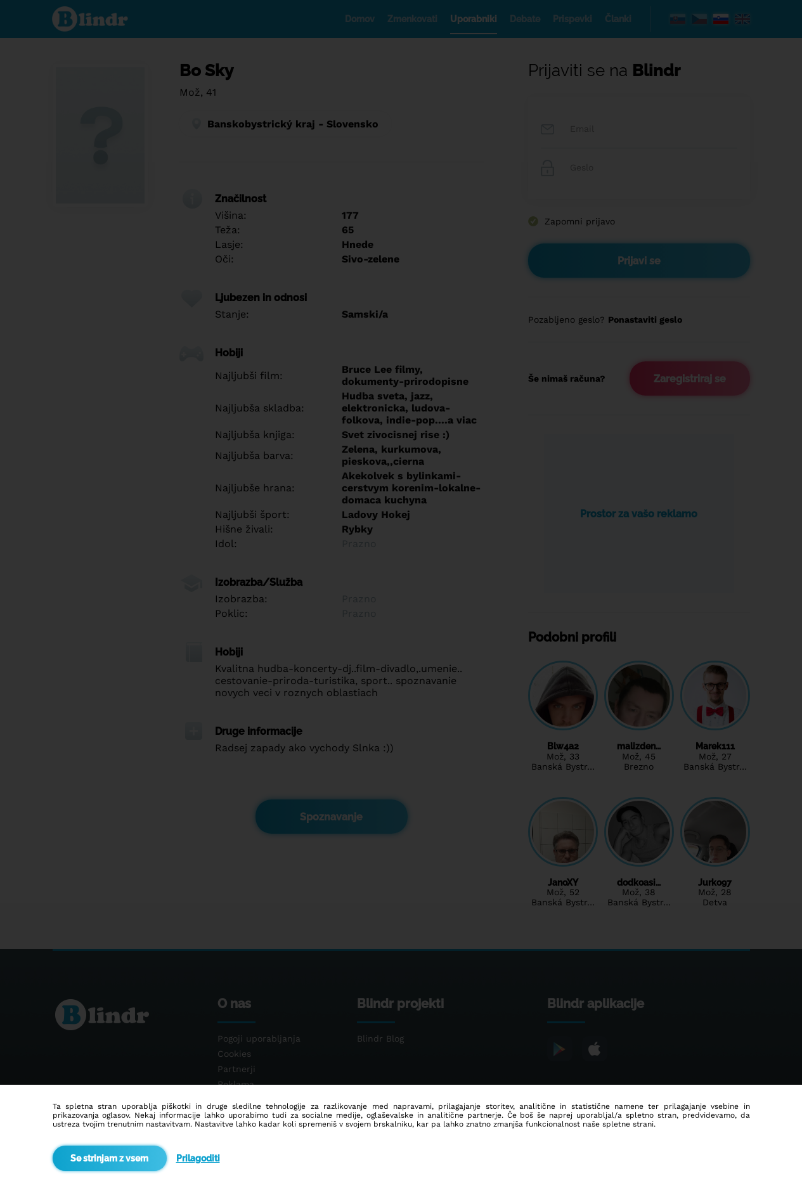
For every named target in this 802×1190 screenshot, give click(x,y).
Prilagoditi (198, 1158)
